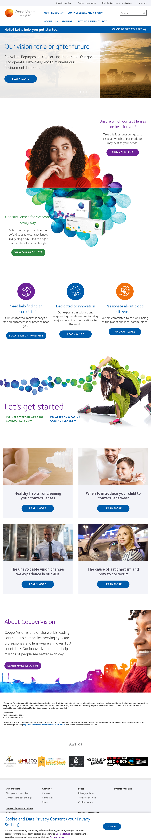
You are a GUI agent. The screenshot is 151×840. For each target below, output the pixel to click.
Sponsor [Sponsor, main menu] (66, 21)
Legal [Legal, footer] (81, 788)
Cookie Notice (63, 835)
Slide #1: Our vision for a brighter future (80, 92)
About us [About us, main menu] (50, 21)
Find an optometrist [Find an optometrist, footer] (88, 812)
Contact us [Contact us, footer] (48, 797)
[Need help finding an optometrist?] (26, 311)
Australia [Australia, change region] (143, 3)
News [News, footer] (45, 802)
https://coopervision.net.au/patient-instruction (44, 725)
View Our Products (28, 252)
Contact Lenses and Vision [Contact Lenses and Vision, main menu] (84, 13)
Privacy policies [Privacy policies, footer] (86, 793)
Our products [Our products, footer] (13, 788)
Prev (6, 65)
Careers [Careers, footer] (46, 793)
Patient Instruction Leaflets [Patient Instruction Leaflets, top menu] (119, 3)
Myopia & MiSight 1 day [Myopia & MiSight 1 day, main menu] (92, 21)
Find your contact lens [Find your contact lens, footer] (17, 793)
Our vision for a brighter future (47, 46)
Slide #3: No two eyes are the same (86, 92)
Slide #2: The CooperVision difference (83, 92)
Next (145, 65)
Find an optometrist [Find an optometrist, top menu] (87, 3)
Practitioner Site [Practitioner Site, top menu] (63, 3)
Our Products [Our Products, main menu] (53, 13)
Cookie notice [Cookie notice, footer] (85, 802)
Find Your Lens (122, 152)
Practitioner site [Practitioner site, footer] (123, 788)
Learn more (20, 79)
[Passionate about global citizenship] (125, 309)
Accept (112, 828)
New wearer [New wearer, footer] (12, 812)
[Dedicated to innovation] (75, 311)
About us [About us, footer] (47, 788)
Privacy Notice (57, 838)
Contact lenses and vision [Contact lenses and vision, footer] (19, 808)
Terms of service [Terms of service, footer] (87, 797)
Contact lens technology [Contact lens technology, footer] (19, 797)
